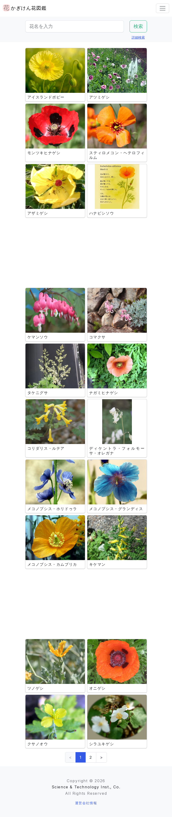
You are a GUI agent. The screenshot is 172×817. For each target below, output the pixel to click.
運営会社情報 (86, 803)
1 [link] (81, 757)
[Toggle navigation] (162, 8)
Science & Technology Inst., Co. (86, 787)
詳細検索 (138, 37)
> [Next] (101, 757)
